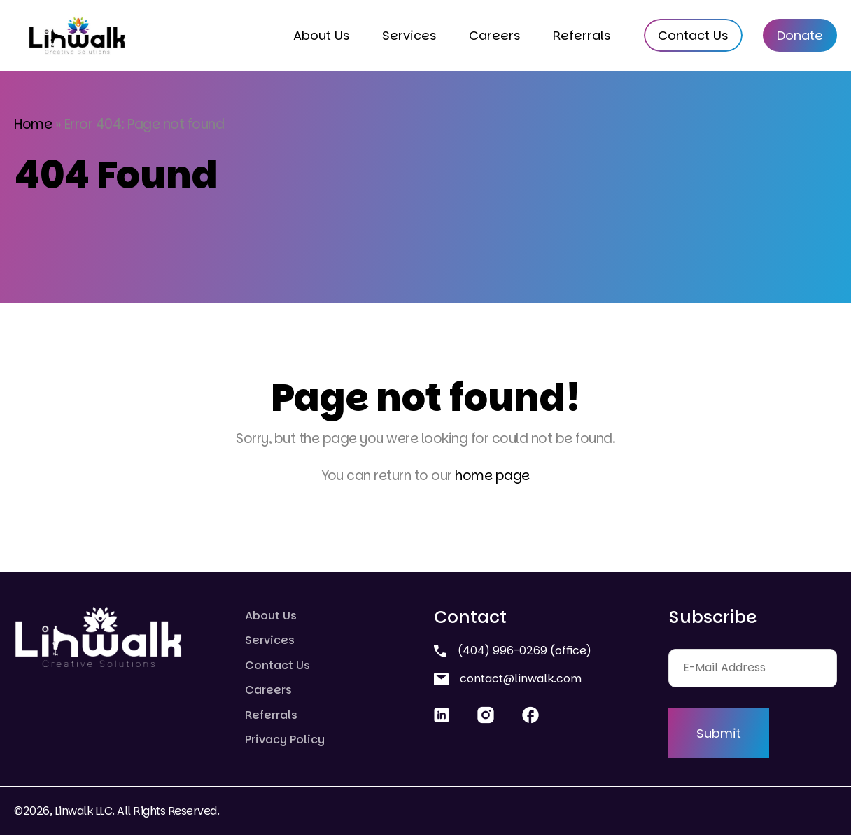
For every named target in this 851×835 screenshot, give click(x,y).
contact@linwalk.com (508, 679)
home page (492, 475)
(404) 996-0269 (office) (512, 651)
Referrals (582, 35)
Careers (495, 35)
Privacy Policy (285, 739)
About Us (321, 35)
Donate (800, 35)
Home (33, 124)
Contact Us (693, 35)
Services (409, 35)
